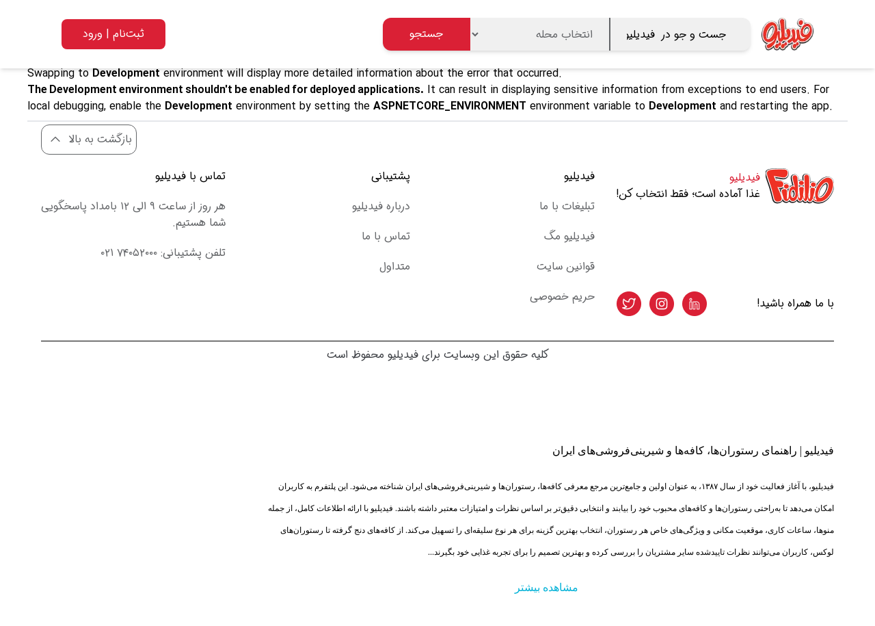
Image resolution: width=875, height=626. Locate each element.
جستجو (426, 33)
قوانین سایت (566, 266)
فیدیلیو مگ (569, 236)
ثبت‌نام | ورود (113, 33)
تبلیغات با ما (567, 206)
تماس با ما (386, 236)
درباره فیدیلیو (381, 206)
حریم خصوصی (562, 296)
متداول (394, 266)
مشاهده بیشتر (546, 587)
